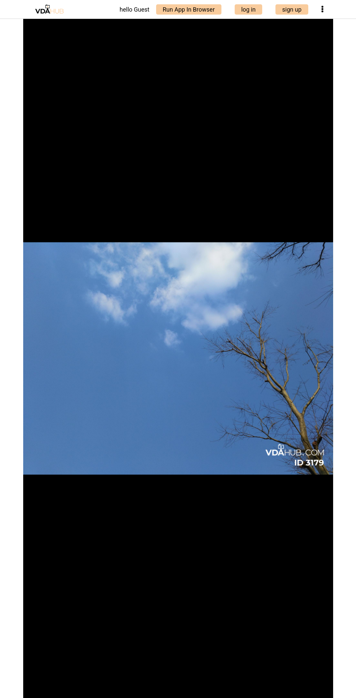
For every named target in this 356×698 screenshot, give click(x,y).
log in (248, 9)
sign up (291, 9)
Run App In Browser (189, 9)
